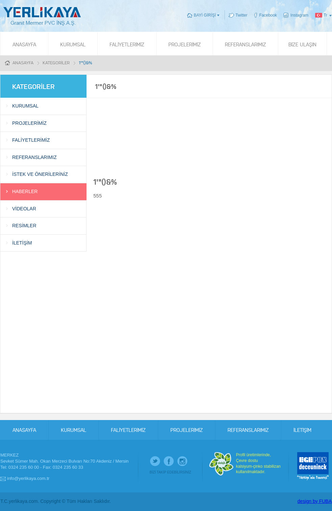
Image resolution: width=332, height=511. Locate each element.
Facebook (268, 15)
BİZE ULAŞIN (302, 44)
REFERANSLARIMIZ (245, 44)
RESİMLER (24, 225)
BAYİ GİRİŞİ (205, 15)
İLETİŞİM (22, 243)
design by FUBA (315, 501)
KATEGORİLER (56, 62)
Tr (325, 15)
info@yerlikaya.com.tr (28, 478)
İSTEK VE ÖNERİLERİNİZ (40, 174)
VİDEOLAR (24, 208)
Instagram (299, 15)
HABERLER (25, 191)
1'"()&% (85, 62)
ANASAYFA (24, 44)
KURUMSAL (73, 44)
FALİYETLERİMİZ (127, 44)
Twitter (241, 15)
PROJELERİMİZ (184, 44)
